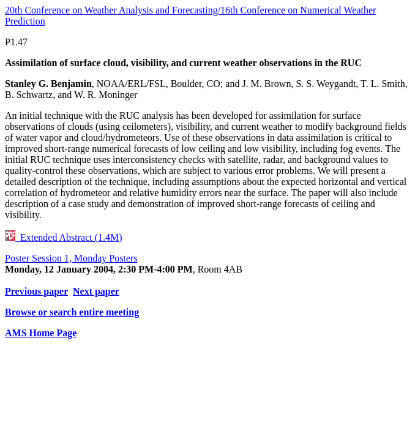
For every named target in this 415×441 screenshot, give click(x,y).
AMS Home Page (41, 333)
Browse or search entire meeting (72, 312)
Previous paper (36, 291)
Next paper (96, 291)
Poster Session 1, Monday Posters (71, 258)
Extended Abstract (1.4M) (63, 237)
